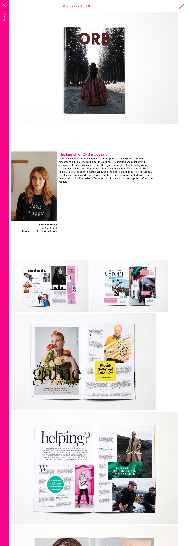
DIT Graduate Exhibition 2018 (75, 6)
